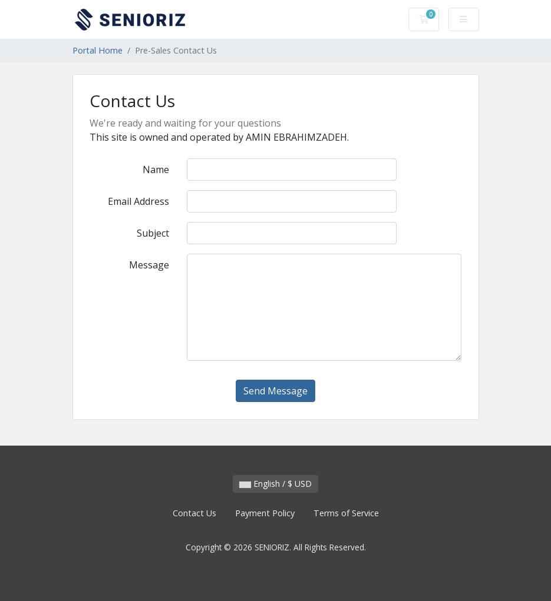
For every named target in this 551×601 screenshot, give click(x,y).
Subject (153, 233)
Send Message (275, 390)
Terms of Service (346, 513)
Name (156, 169)
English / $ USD (275, 483)
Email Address (138, 201)
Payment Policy (265, 513)
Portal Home (97, 50)
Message (149, 264)
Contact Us (194, 513)
